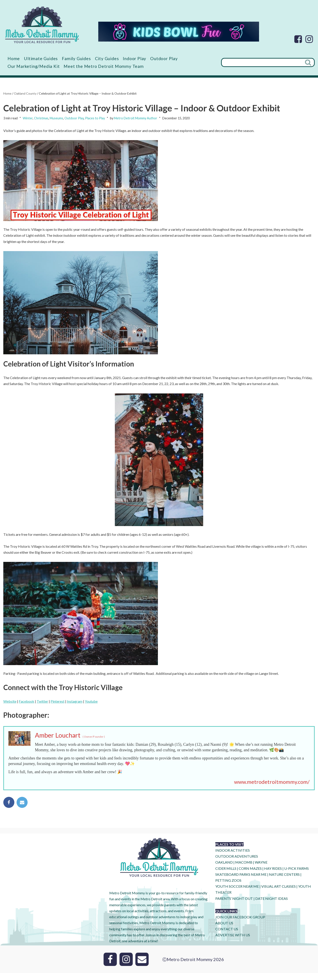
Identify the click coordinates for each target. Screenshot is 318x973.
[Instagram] (309, 39)
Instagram (74, 701)
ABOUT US (224, 923)
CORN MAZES (250, 868)
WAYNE (261, 862)
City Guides (107, 58)
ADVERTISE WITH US (232, 935)
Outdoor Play (164, 58)
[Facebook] (298, 39)
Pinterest (57, 701)
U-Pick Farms (296, 868)
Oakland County (25, 93)
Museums (56, 118)
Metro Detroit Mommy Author (135, 118)
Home (14, 58)
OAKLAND (224, 862)
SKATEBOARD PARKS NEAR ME (241, 874)
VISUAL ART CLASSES (278, 886)
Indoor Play (134, 58)
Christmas (41, 118)
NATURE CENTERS (284, 874)
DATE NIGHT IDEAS (271, 898)
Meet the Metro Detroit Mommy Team (104, 66)
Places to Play (95, 118)
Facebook (26, 701)
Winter (28, 118)
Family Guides (76, 58)
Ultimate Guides (41, 58)
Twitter (42, 701)
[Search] (261, 62)
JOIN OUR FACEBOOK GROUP (240, 917)
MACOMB (243, 862)
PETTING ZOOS (228, 880)
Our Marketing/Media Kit (34, 66)
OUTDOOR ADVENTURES (236, 856)
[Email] (142, 959)
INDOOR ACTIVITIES (232, 850)
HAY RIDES (273, 868)
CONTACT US (226, 929)
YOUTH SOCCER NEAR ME (237, 886)
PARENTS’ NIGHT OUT (234, 898)
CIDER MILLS (225, 868)
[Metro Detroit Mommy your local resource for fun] (42, 25)
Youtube (91, 701)
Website (9, 701)
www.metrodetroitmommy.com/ (272, 781)
